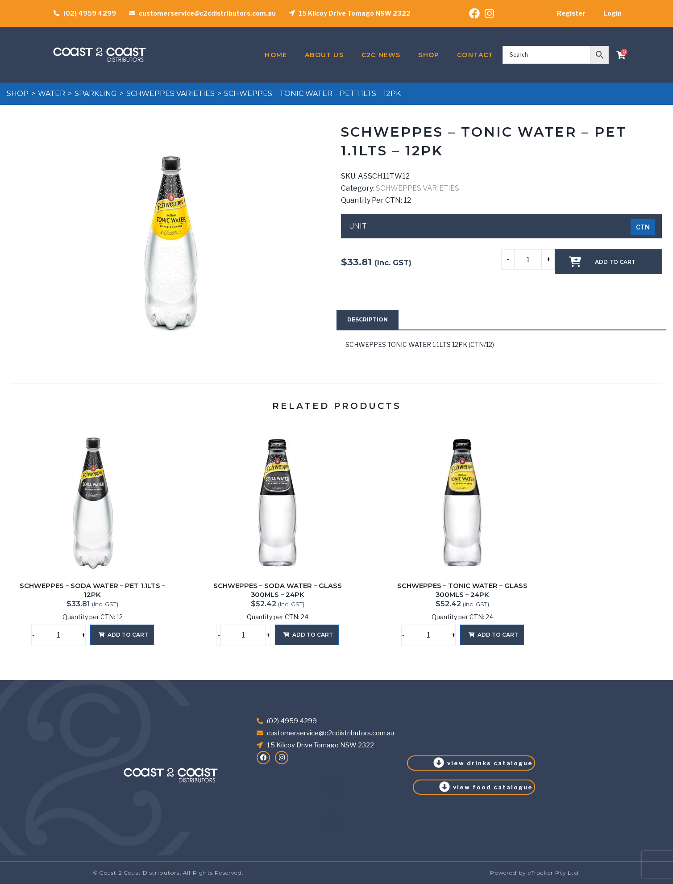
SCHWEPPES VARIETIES (170, 93)
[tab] (367, 319)
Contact (475, 55)
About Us (324, 55)
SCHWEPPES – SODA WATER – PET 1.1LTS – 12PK (92, 590)
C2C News (381, 55)
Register (571, 13)
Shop (428, 55)
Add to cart (615, 262)
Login (612, 13)
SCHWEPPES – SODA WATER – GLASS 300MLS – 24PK (277, 590)
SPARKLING (96, 93)
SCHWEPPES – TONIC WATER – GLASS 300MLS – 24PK (462, 590)
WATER (51, 93)
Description (367, 319)
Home (276, 55)
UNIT (357, 226)
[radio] (643, 227)
